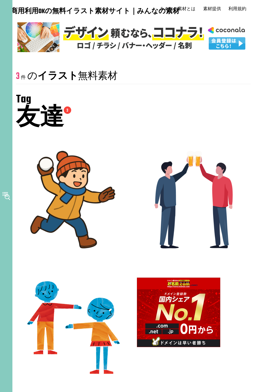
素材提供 (216, 9)
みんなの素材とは (182, 9)
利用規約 (242, 9)
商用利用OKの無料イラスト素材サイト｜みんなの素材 (42, 11)
